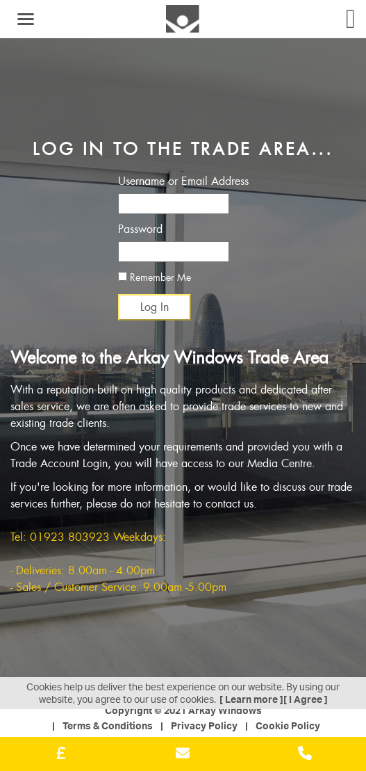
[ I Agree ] (305, 699)
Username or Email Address (183, 181)
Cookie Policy (288, 725)
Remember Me (154, 277)
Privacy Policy (204, 725)
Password (140, 229)
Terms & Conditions (108, 725)
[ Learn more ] (251, 699)
